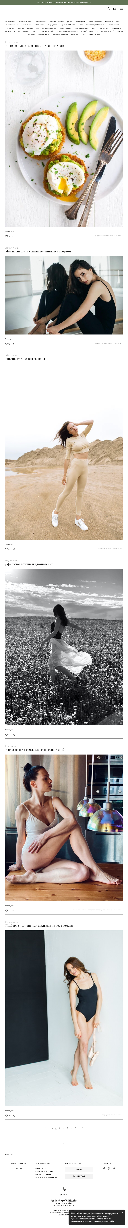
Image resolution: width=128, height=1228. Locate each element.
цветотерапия (81, 22)
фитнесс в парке (94, 34)
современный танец (57, 22)
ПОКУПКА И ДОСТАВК (44, 1171)
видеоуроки (52, 25)
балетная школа (44, 34)
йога (117, 22)
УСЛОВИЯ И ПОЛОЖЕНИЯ (46, 1178)
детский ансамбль (87, 31)
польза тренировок (26, 22)
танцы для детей (47, 31)
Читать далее (9, 231)
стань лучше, (111, 910)
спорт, (111, 343)
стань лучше (104, 28)
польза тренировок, (102, 343)
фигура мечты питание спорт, (105, 235)
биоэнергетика (41, 22)
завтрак (30, 28)
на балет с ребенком (60, 34)
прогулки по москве (21, 31)
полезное (20, 28)
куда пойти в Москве (67, 25)
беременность (114, 25)
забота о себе (40, 25)
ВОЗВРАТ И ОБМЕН (43, 1174)
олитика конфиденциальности (64, 1210)
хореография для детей (105, 31)
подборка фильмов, (109, 1115)
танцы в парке (10, 22)
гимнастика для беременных (96, 25)
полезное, (102, 548)
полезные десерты (95, 22)
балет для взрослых (78, 34)
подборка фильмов (82, 28)
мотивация (109, 22)
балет (80, 25)
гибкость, (109, 548)
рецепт (70, 22)
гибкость (35, 31)
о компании (27, 25)
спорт (94, 28)
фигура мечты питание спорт (46, 28)
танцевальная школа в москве (67, 31)
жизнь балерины (66, 28)
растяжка (10, 28)
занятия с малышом (12, 25)
